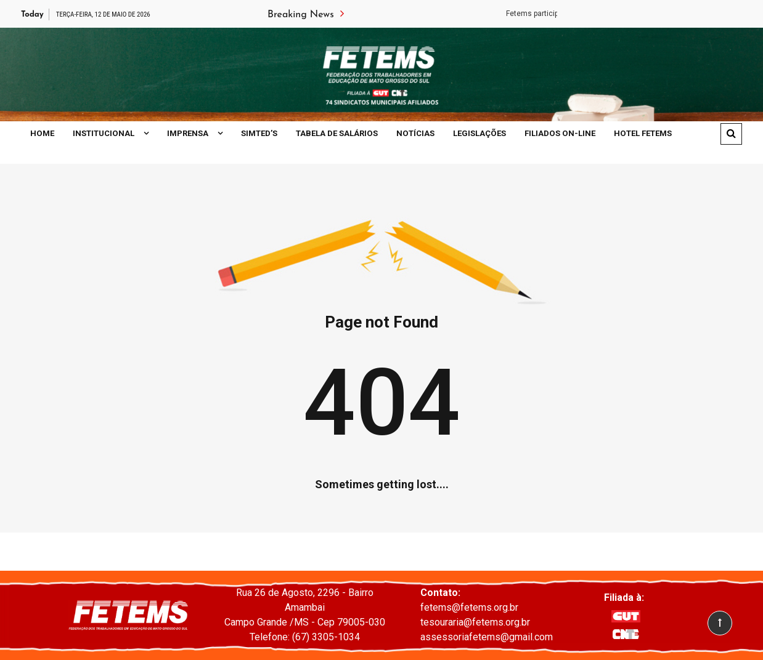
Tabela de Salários (337, 133)
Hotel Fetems (643, 133)
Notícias (415, 133)
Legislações (479, 133)
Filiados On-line (559, 133)
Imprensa (187, 133)
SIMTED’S (259, 133)
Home (42, 133)
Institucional (103, 133)
